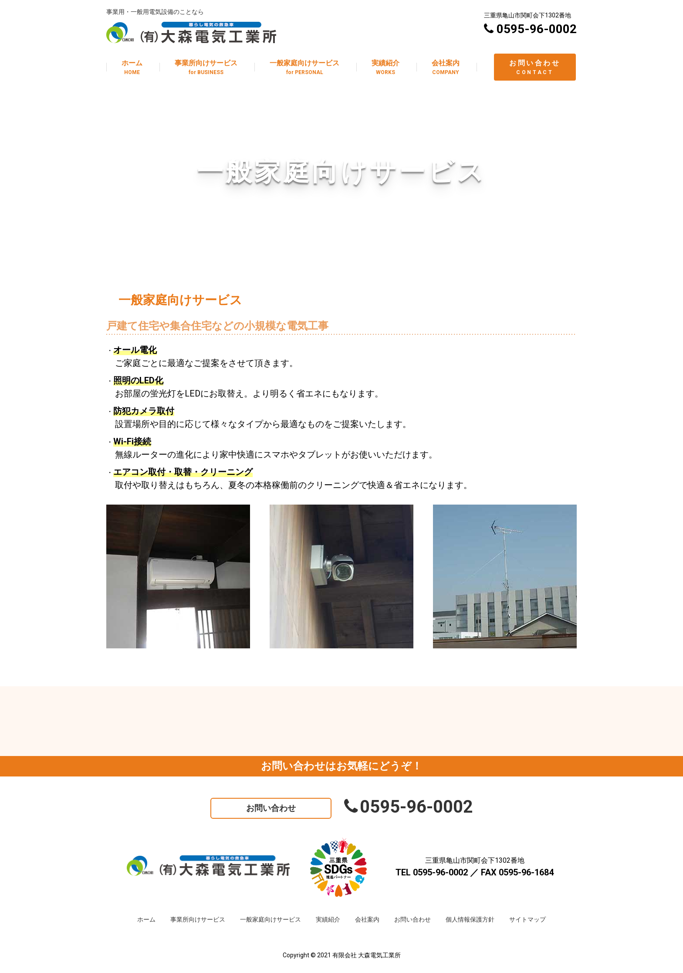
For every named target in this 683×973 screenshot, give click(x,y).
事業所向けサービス (197, 919)
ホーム (146, 919)
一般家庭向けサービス (270, 919)
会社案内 (367, 919)
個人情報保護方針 (470, 919)
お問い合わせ (271, 808)
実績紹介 (328, 919)
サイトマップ (527, 919)
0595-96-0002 (408, 807)
